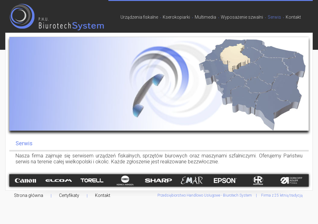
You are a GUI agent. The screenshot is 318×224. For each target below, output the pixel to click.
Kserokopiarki (176, 17)
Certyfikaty (69, 195)
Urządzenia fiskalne (139, 17)
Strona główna (28, 195)
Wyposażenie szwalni (242, 17)
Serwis (274, 17)
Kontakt (293, 17)
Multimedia (205, 17)
